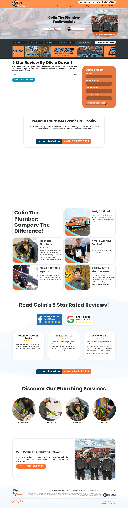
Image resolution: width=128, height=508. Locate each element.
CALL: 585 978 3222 (105, 2)
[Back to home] (19, 4)
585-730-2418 (111, 490)
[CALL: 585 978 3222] (64, 459)
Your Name (17, 42)
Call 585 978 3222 (105, 42)
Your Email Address (92, 88)
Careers (105, 6)
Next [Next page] (76, 75)
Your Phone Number (92, 80)
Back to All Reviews (23, 79)
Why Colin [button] (90, 6)
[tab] (49, 362)
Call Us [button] (112, 6)
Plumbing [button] (51, 6)
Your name (90, 73)
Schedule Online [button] (87, 2)
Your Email (49, 42)
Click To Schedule (83, 42)
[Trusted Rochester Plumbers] (52, 29)
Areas (98, 6)
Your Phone (33, 42)
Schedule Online (49, 141)
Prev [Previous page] (15, 75)
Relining (68, 6)
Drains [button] (60, 6)
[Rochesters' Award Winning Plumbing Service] (76, 28)
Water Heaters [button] (78, 6)
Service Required (67, 42)
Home (43, 6)
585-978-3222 (101, 490)
